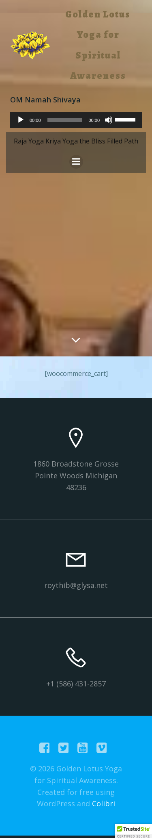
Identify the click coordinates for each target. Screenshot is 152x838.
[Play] (21, 120)
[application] (76, 120)
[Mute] (109, 120)
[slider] (64, 120)
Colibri (103, 803)
